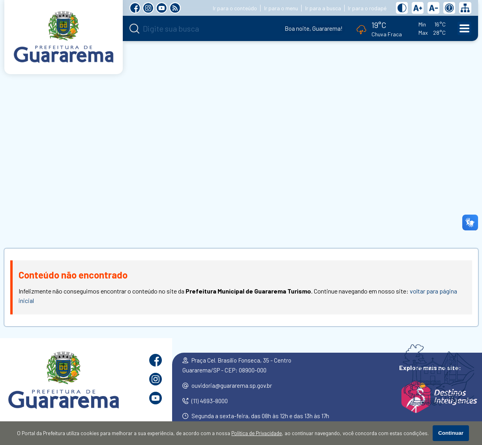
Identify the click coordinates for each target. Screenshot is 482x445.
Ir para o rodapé (367, 8)
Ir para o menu (281, 8)
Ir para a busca (323, 8)
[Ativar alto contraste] (402, 8)
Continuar (450, 433)
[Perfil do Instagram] (148, 8)
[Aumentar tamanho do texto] (418, 8)
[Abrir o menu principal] (464, 28)
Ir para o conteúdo (235, 8)
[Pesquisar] (134, 28)
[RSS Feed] (175, 8)
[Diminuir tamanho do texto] (433, 8)
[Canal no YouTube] (161, 8)
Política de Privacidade (256, 433)
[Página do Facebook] (135, 8)
